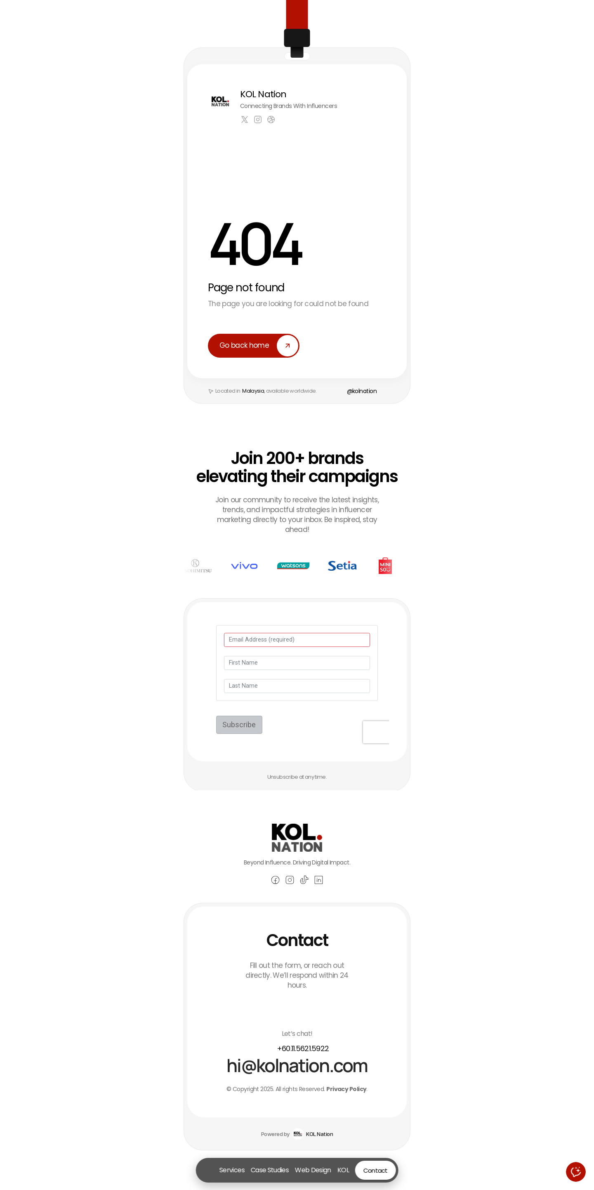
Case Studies (270, 1170)
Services (232, 1170)
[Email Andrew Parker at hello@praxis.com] (297, 1078)
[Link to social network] (244, 119)
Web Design (313, 1170)
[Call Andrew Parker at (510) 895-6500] (297, 1061)
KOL (343, 1170)
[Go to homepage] (208, 1170)
